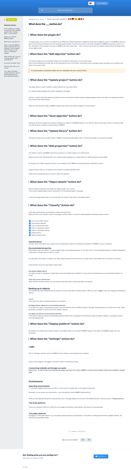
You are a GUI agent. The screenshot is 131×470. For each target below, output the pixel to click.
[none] (91, 3)
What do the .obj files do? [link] (11, 41)
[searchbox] (65, 10)
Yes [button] (83, 439)
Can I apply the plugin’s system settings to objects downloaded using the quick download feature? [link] (12, 74)
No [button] (89, 439)
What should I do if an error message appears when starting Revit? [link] (12, 58)
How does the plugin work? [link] (12, 63)
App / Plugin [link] (39, 19)
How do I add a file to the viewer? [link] (11, 67)
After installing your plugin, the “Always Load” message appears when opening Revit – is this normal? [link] (12, 31)
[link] (10, 19)
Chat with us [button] (102, 456)
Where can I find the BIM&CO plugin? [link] (10, 37)
